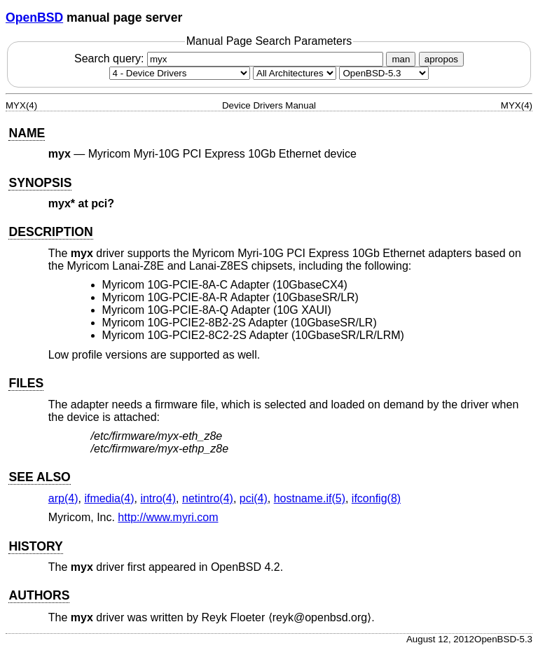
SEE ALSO (39, 477)
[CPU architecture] (294, 73)
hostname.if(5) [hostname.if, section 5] (309, 498)
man (401, 59)
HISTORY (35, 546)
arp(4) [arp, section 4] (63, 498)
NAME (26, 133)
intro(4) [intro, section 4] (158, 498)
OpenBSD (34, 18)
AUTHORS (38, 595)
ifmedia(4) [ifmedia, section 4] (109, 498)
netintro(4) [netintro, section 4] (207, 498)
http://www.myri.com (168, 517)
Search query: (230, 58)
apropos (441, 59)
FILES (25, 383)
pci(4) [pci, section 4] (254, 498)
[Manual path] (384, 73)
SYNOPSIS (39, 183)
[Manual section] (179, 73)
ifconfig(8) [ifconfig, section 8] (376, 498)
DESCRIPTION (50, 232)
